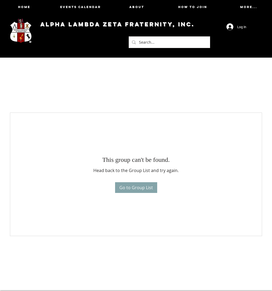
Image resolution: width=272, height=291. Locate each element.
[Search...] (169, 42)
